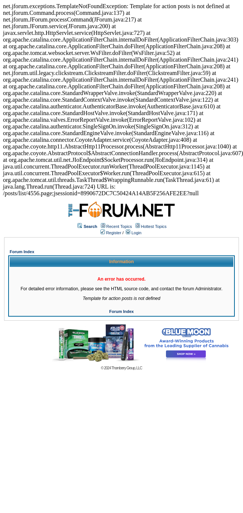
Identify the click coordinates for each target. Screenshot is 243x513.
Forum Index (22, 251)
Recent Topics (119, 226)
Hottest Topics (154, 226)
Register (110, 233)
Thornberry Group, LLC (126, 368)
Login (133, 233)
